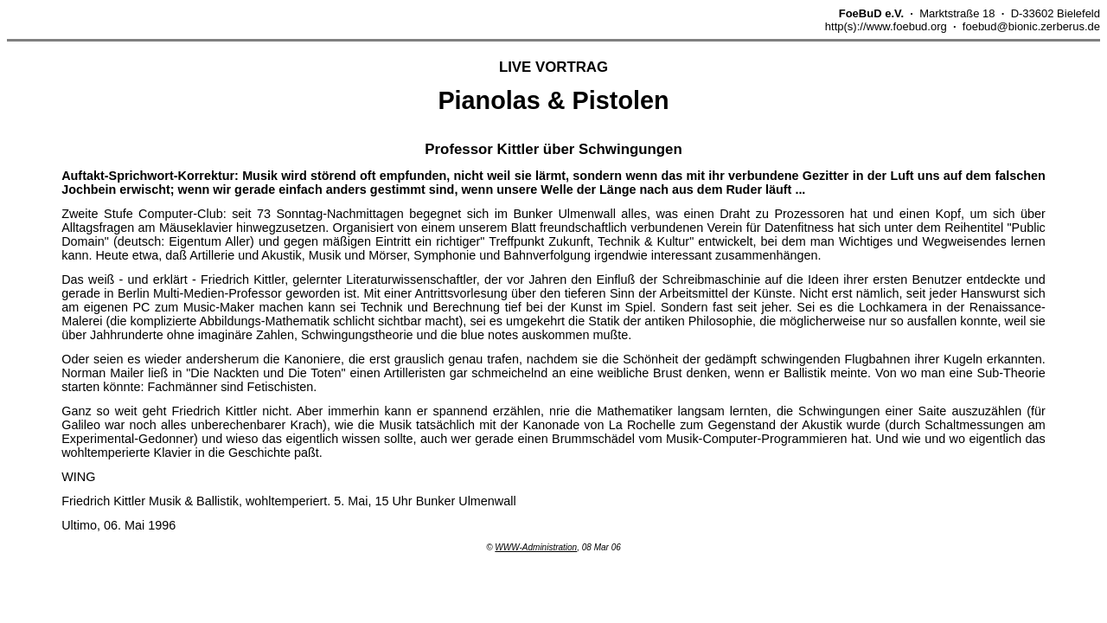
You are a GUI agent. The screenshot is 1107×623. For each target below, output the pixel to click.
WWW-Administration (536, 547)
